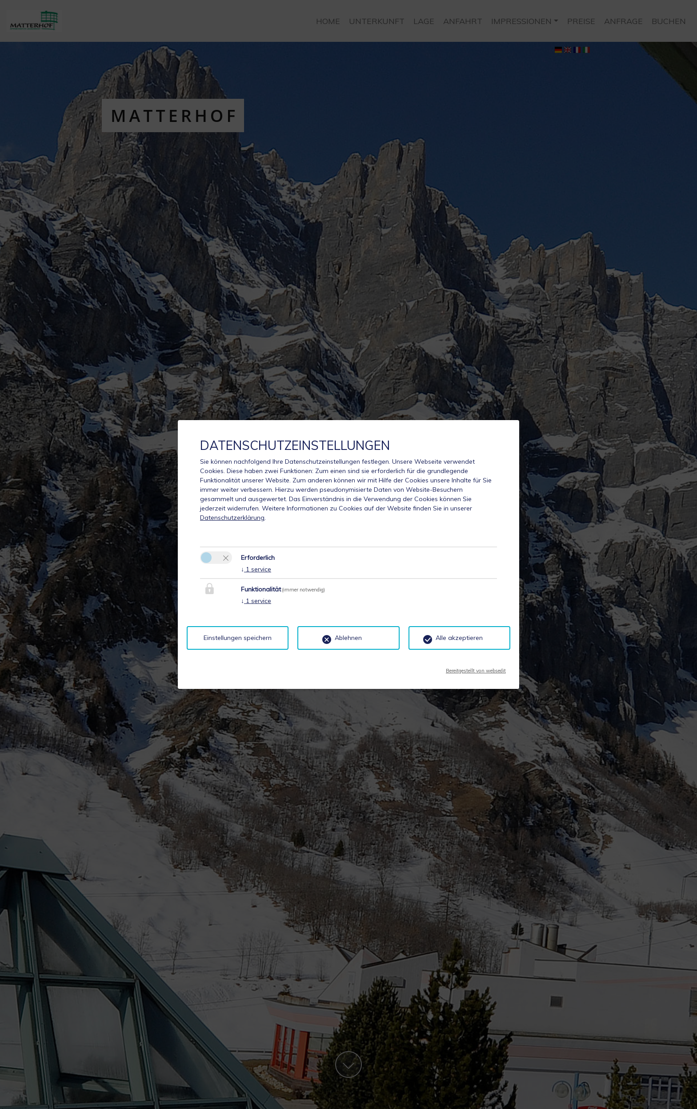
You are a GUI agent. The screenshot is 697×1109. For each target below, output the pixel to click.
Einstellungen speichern (238, 638)
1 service (256, 569)
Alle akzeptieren (459, 638)
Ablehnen (348, 638)
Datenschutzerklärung (232, 518)
